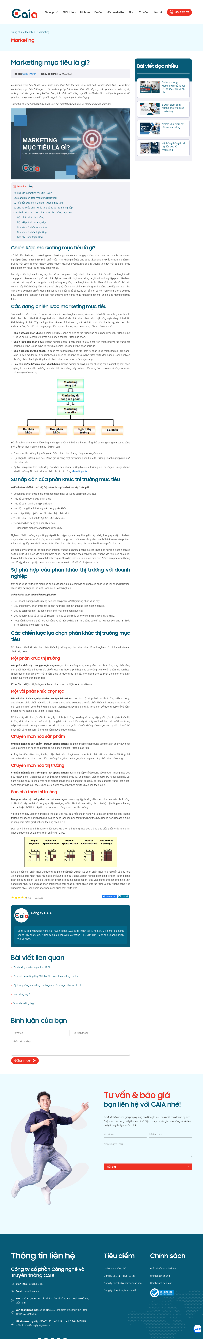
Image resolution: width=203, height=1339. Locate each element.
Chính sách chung (160, 1275)
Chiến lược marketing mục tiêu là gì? (32, 193)
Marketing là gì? (21, 994)
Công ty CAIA (41, 913)
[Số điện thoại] (170, 1134)
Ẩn (30, 186)
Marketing (23, 40)
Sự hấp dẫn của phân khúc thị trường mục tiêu (38, 202)
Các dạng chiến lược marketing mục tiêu (35, 197)
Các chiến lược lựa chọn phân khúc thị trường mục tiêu (42, 212)
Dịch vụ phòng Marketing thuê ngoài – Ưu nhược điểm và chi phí (47, 985)
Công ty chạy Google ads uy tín (120, 1290)
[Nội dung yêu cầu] (148, 1149)
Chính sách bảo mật (161, 1283)
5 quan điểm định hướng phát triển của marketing (173, 108)
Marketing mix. (80, 471)
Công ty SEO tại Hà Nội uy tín (119, 1275)
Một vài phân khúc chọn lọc (32, 222)
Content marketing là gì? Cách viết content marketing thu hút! (46, 976)
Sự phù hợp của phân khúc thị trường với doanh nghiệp (43, 207)
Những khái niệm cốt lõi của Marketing (173, 126)
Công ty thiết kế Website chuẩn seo (123, 1283)
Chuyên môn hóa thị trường (32, 232)
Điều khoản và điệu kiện (163, 1268)
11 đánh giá (35, 898)
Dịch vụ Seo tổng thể (115, 1268)
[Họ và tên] (125, 1134)
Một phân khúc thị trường (30, 217)
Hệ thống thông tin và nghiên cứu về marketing (173, 147)
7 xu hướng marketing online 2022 (31, 967)
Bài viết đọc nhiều (157, 66)
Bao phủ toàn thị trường (30, 237)
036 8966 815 (182, 12)
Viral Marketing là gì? (24, 1003)
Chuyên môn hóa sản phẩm (32, 227)
